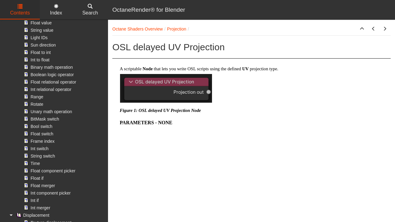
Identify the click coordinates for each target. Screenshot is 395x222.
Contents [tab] (20, 9)
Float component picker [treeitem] (49, 171)
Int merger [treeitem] (36, 208)
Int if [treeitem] (31, 200)
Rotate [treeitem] (33, 104)
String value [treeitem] (38, 30)
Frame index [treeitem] (39, 141)
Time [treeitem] (31, 163)
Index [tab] (56, 9)
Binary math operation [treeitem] (48, 67)
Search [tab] (90, 9)
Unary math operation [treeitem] (47, 111)
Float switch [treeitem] (38, 134)
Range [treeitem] (33, 97)
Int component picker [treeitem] (47, 193)
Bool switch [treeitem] (37, 126)
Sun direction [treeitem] (39, 45)
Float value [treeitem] (37, 23)
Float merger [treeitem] (39, 185)
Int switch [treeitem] (35, 148)
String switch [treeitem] (39, 156)
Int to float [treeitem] (36, 60)
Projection (176, 29)
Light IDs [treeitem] (35, 37)
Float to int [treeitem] (37, 52)
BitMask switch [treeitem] (41, 119)
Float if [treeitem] (33, 178)
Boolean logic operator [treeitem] (48, 74)
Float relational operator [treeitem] (49, 82)
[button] (362, 29)
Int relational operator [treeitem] (47, 89)
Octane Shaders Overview (137, 29)
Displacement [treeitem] (32, 215)
